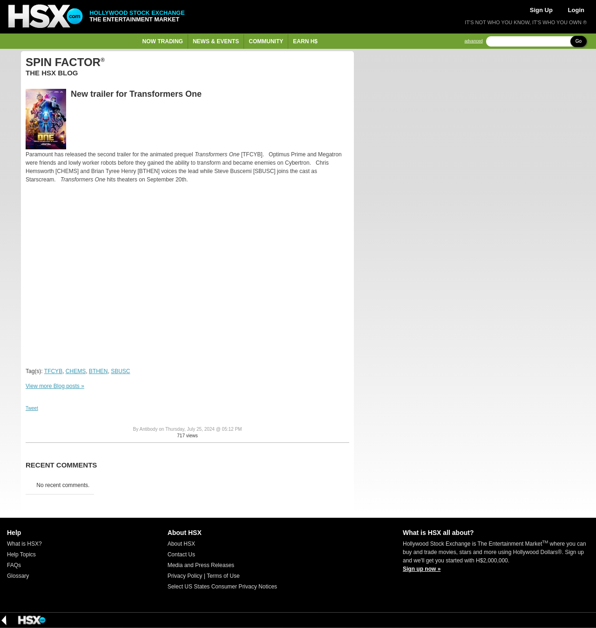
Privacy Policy (185, 576)
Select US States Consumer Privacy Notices (222, 586)
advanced (474, 41)
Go (579, 41)
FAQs (14, 565)
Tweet (32, 408)
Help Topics (21, 554)
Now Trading (162, 41)
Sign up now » (421, 569)
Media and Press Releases (201, 565)
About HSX (181, 544)
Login (576, 10)
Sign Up (541, 10)
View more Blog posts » (55, 386)
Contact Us (181, 554)
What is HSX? (24, 544)
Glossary (18, 576)
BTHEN (98, 371)
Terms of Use (223, 576)
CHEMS (76, 371)
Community (266, 41)
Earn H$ (305, 41)
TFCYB (53, 371)
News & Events (216, 41)
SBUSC (120, 371)
